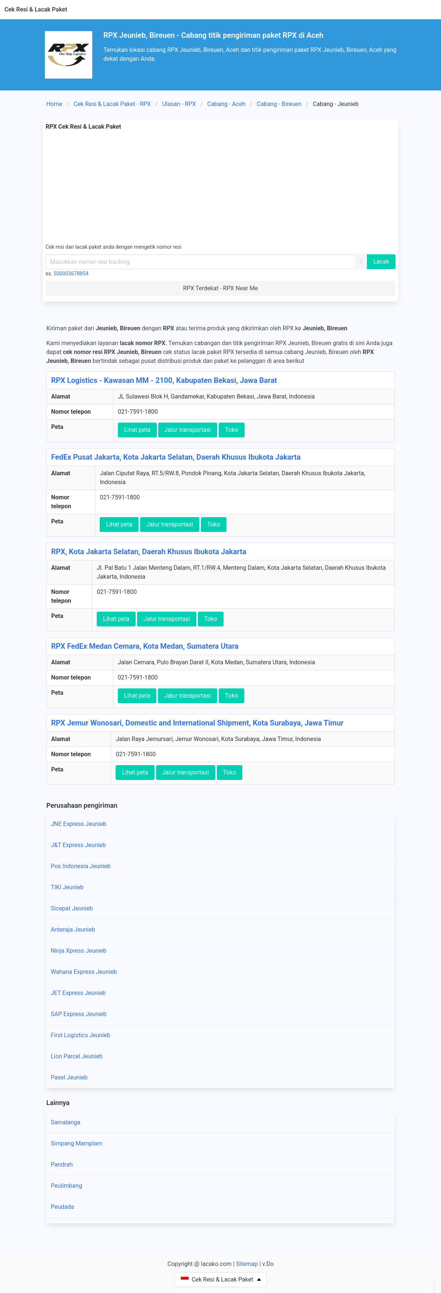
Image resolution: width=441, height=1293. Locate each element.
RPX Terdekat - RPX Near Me (220, 288)
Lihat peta (137, 429)
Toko (231, 429)
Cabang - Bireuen (279, 104)
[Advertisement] (220, 187)
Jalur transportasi (188, 429)
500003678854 (71, 274)
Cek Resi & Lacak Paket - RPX (112, 104)
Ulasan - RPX (179, 104)
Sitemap (247, 1263)
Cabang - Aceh (226, 104)
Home (54, 104)
